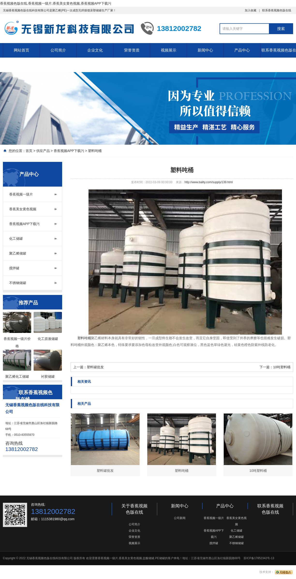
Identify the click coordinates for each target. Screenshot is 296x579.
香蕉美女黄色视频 (22, 209)
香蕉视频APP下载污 (69, 151)
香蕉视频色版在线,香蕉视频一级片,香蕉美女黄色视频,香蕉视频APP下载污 (55, 3)
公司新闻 (179, 518)
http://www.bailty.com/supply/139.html (209, 182)
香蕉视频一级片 (21, 194)
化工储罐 (16, 239)
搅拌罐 (14, 268)
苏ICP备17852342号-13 (259, 558)
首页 (29, 151)
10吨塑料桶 (281, 367)
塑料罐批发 (95, 367)
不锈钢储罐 (17, 283)
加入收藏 (250, 10)
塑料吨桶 (95, 151)
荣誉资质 (132, 50)
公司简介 (58, 50)
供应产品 (43, 151)
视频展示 (168, 50)
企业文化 (95, 50)
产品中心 (242, 50)
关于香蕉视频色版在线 (134, 509)
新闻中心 (205, 50)
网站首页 (21, 50)
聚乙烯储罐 (17, 253)
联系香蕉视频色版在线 (276, 10)
